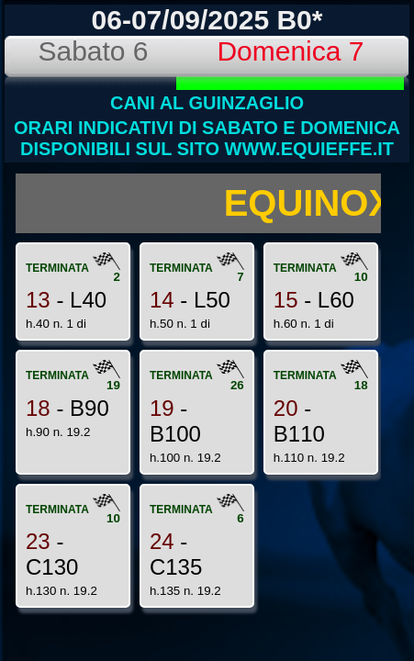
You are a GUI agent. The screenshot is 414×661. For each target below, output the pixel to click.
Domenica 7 (290, 51)
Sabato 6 (93, 51)
